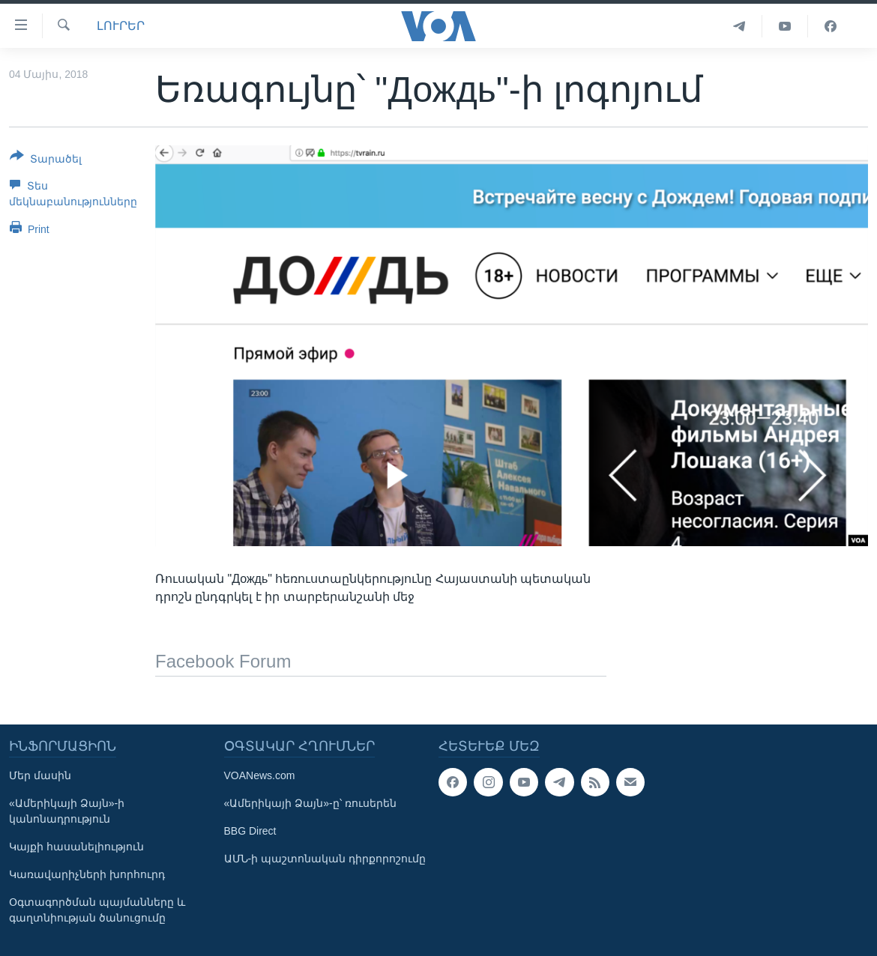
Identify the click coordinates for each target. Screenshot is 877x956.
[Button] (46, 160)
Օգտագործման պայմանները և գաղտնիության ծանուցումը (97, 910)
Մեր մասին (40, 775)
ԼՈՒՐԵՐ (121, 25)
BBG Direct (250, 831)
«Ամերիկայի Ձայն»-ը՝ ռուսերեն (310, 803)
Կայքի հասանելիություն (76, 847)
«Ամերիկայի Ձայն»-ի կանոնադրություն (66, 811)
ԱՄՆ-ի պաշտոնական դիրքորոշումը (325, 859)
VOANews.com (259, 775)
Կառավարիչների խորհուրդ (87, 874)
